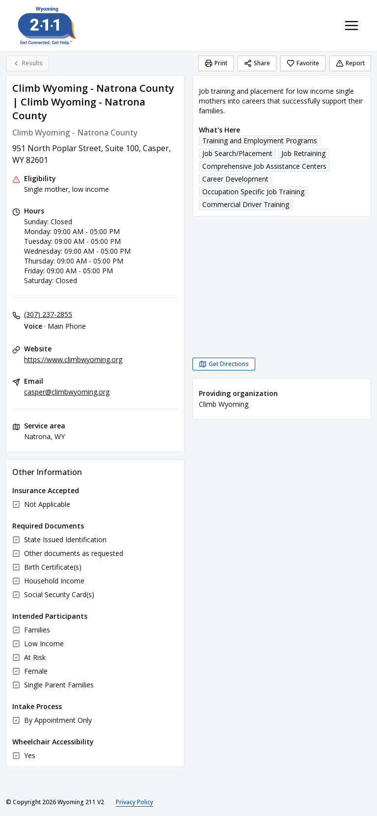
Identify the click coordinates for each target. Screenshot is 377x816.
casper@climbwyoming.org (66, 391)
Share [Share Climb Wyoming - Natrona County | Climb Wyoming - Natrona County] (257, 63)
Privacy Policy (134, 802)
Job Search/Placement (237, 153)
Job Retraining (303, 153)
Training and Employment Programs (259, 140)
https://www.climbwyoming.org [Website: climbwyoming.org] (73, 359)
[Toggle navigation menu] (351, 25)
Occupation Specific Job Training (253, 191)
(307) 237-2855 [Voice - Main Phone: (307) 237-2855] (48, 314)
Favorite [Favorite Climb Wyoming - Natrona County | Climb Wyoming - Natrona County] (303, 63)
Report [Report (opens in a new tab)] (350, 63)
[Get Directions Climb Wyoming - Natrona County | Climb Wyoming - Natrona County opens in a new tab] (223, 364)
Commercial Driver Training (245, 204)
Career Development (235, 179)
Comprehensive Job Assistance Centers (264, 166)
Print (216, 63)
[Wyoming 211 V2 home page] (47, 25)
